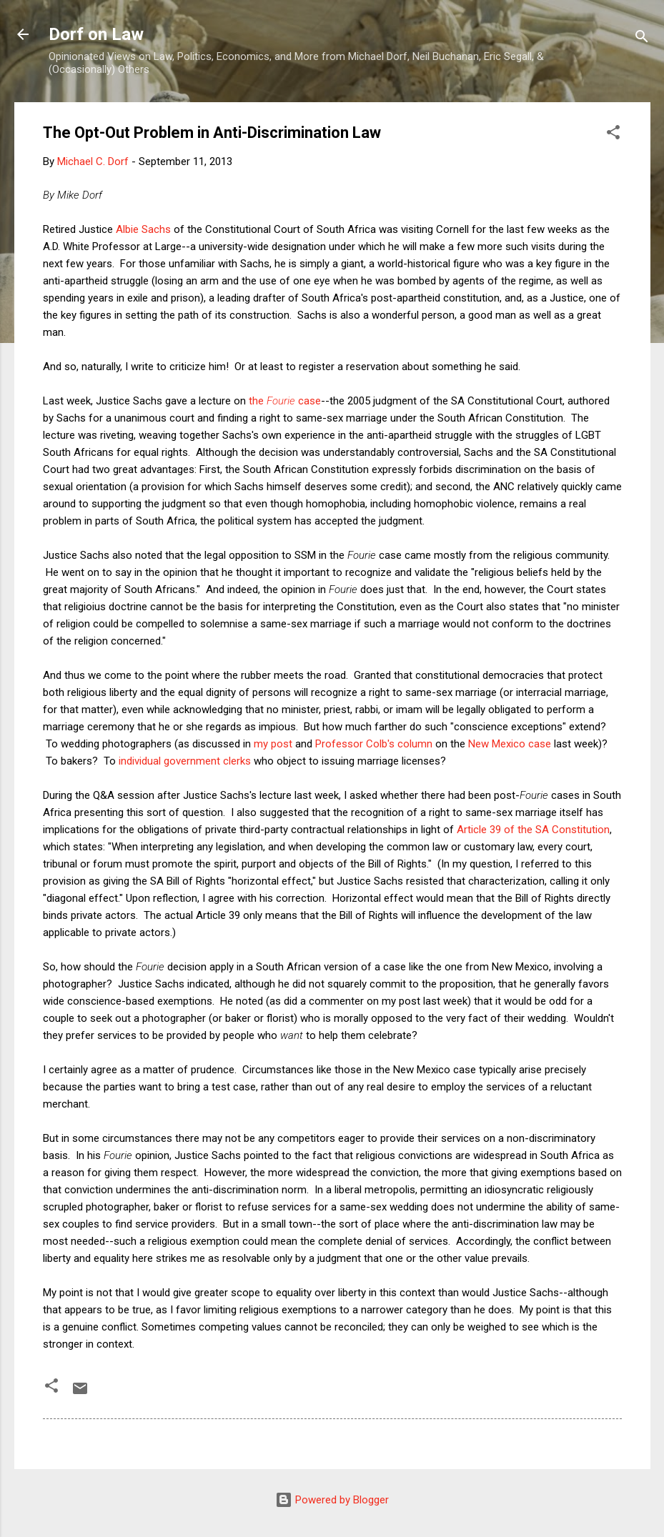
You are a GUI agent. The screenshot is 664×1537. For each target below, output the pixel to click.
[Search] (641, 39)
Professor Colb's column (373, 743)
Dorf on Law (96, 34)
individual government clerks (185, 761)
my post (273, 743)
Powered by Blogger (332, 1499)
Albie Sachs (143, 229)
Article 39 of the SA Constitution (533, 829)
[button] (613, 135)
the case (285, 400)
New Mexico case (509, 743)
